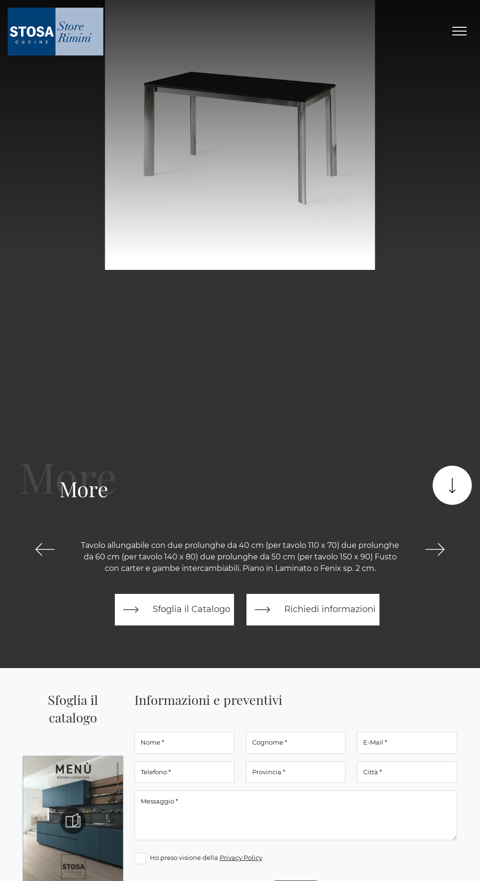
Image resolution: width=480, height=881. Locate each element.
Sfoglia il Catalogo (174, 610)
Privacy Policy (241, 857)
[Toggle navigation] (459, 31)
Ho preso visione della (206, 857)
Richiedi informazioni (313, 610)
